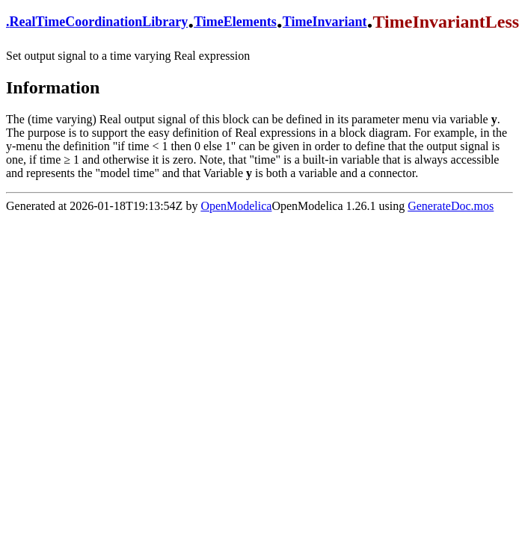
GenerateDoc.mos (451, 206)
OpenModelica (235, 206)
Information (52, 87)
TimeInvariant (325, 21)
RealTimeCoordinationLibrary (99, 21)
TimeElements (235, 21)
